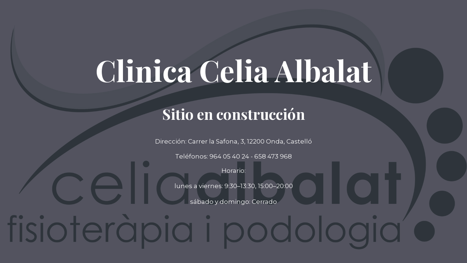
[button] (233, 202)
